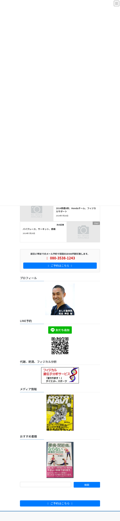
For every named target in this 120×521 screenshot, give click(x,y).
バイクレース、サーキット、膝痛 (39, 229)
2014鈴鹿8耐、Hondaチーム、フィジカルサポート (76, 210)
